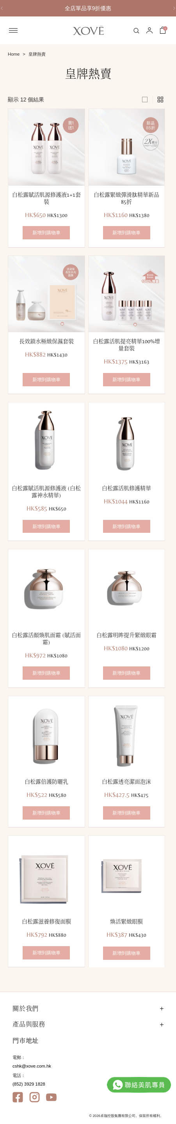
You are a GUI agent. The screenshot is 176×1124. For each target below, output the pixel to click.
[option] (88, 8)
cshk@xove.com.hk (31, 1066)
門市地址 (25, 1040)
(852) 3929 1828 (28, 1084)
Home (14, 54)
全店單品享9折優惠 (88, 8)
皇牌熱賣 (37, 54)
